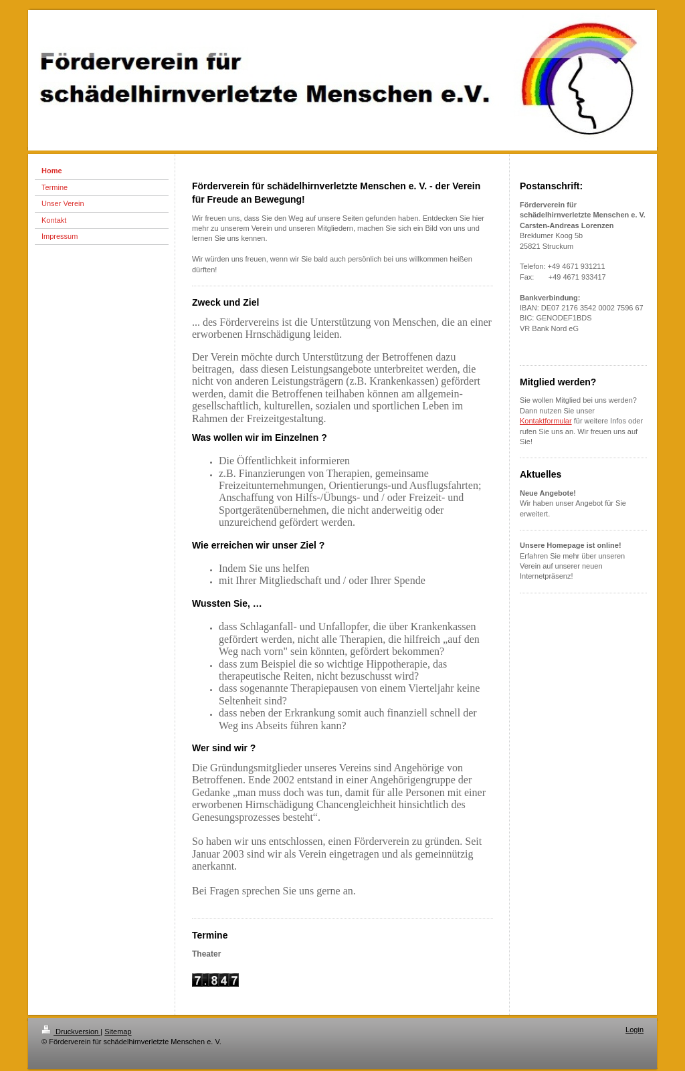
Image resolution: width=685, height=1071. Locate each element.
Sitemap (117, 1032)
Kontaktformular (546, 421)
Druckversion (70, 1032)
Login (634, 1030)
